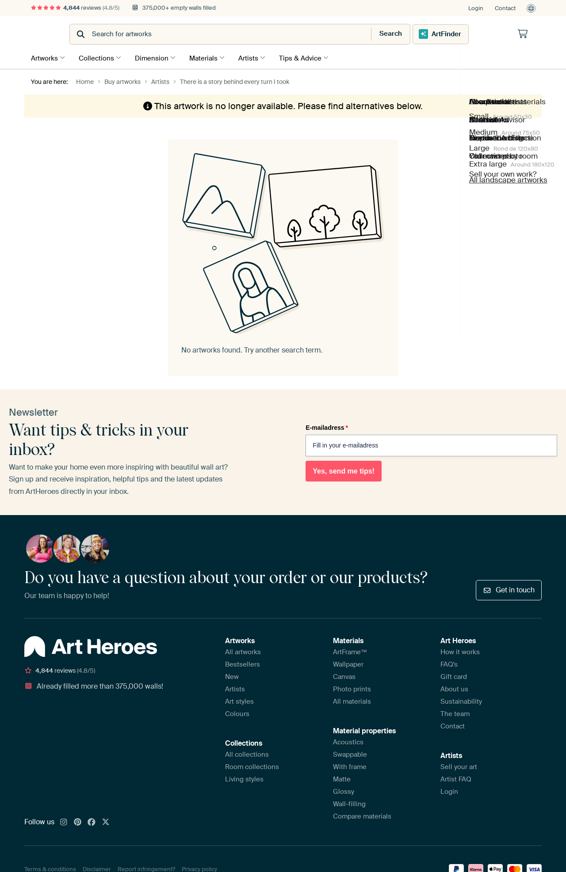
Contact (505, 8)
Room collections (252, 765)
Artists (257, 57)
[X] (106, 821)
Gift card (453, 675)
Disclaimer (97, 868)
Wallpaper (348, 663)
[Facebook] (91, 821)
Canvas (344, 675)
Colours (237, 712)
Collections (98, 57)
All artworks (243, 650)
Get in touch (509, 588)
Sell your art (458, 765)
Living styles (244, 777)
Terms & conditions (50, 868)
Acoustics (348, 740)
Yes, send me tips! (344, 470)
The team (455, 712)
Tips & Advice (311, 57)
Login (475, 8)
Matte (342, 777)
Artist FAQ (455, 777)
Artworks (44, 57)
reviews (75, 7)
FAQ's (449, 663)
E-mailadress (327, 426)
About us (454, 687)
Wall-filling (349, 802)
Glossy (343, 790)
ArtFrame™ (350, 650)
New (232, 675)
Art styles (239, 700)
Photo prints (352, 687)
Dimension (156, 57)
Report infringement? (146, 868)
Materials (210, 57)
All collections (247, 753)
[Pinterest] (78, 821)
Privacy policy (199, 868)
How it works (460, 650)
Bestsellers (242, 663)
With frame (350, 765)
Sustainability (461, 700)
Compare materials (362, 815)
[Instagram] (64, 821)
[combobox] (261, 34)
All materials (352, 700)
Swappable (350, 753)
